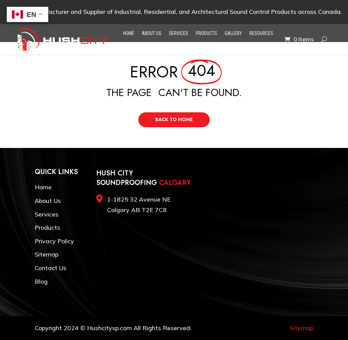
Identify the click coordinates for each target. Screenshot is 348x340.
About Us (151, 33)
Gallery (233, 33)
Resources (261, 33)
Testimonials (132, 45)
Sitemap (46, 254)
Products (206, 33)
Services (178, 33)
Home (128, 33)
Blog (159, 45)
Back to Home (174, 119)
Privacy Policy (54, 241)
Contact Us (184, 45)
